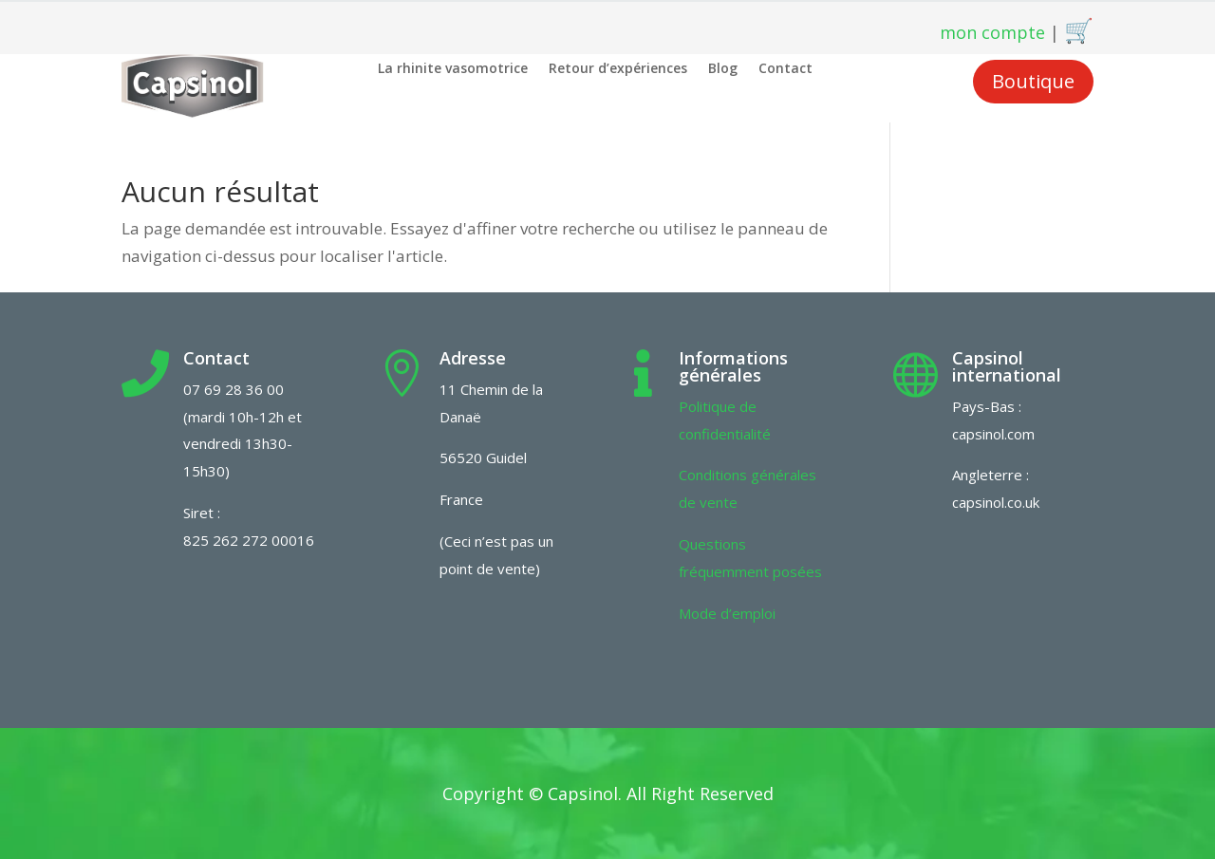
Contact (785, 69)
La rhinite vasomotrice (453, 69)
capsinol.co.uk (995, 502)
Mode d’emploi (727, 613)
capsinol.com (993, 433)
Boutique (1033, 81)
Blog (723, 69)
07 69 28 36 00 (233, 389)
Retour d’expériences (618, 69)
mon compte (992, 32)
